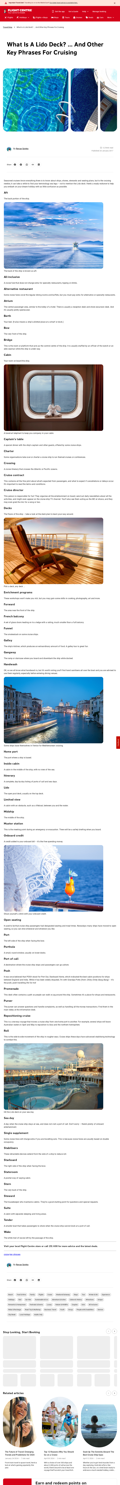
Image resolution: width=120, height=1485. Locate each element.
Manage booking (99, 11)
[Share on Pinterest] (20, 164)
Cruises (77, 17)
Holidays (23, 17)
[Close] (115, 3)
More (111, 17)
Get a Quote (73, 11)
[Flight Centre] (20, 11)
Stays (55, 17)
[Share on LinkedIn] (38, 164)
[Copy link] (32, 164)
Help (85, 11)
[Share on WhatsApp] (26, 164)
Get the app (58, 11)
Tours (66, 17)
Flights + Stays (40, 17)
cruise (6, 1254)
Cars (100, 17)
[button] (118, 742)
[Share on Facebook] (14, 164)
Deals (89, 17)
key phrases (15, 1254)
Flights (8, 17)
